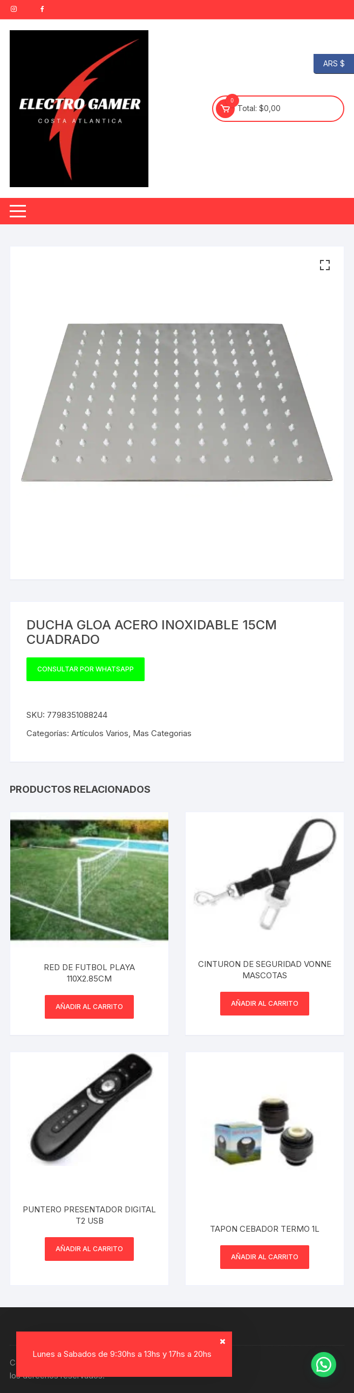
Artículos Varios (99, 733)
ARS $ (329, 64)
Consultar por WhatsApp (85, 669)
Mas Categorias (162, 733)
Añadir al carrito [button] (89, 1007)
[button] (325, 265)
